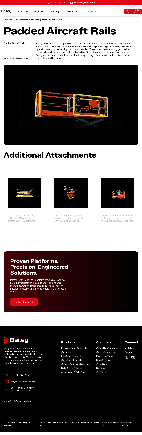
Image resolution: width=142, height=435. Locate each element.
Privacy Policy (86, 423)
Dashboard (101, 368)
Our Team (101, 372)
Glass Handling (68, 352)
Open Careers (103, 364)
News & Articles (104, 360)
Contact (129, 352)
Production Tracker (105, 356)
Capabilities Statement (107, 348)
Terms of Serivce (71, 423)
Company (54, 11)
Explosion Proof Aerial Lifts (74, 348)
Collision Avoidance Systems (75, 364)
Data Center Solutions (72, 368)
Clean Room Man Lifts (71, 360)
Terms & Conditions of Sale (51, 423)
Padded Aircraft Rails (52, 20)
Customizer (71, 11)
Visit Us (128, 348)
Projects (38, 11)
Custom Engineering (106, 352)
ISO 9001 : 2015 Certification (17, 401)
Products (23, 11)
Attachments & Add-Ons (27, 20)
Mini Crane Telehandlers (72, 356)
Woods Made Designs (127, 424)
